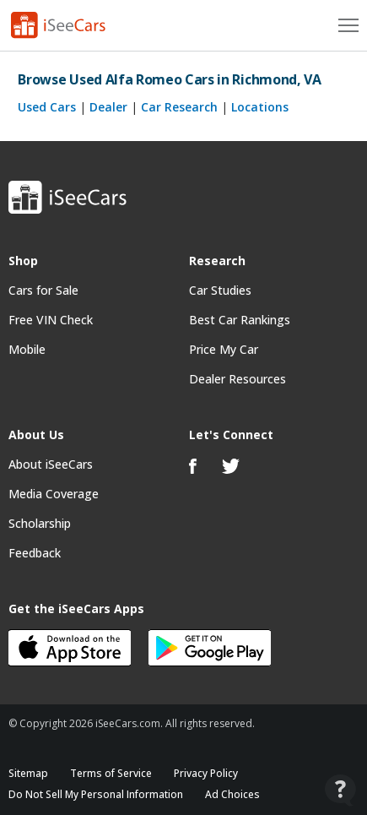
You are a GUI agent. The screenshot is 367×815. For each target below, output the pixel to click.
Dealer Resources (237, 379)
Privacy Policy (206, 773)
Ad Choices (232, 794)
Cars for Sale (43, 290)
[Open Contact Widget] (340, 790)
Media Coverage (53, 494)
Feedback (34, 553)
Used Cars (47, 107)
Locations (260, 107)
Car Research (179, 107)
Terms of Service (111, 773)
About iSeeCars (50, 464)
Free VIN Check (50, 320)
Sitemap (28, 773)
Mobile (27, 349)
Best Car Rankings (239, 320)
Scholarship (39, 523)
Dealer (108, 107)
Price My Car (223, 349)
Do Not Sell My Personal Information (95, 794)
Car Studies (220, 290)
